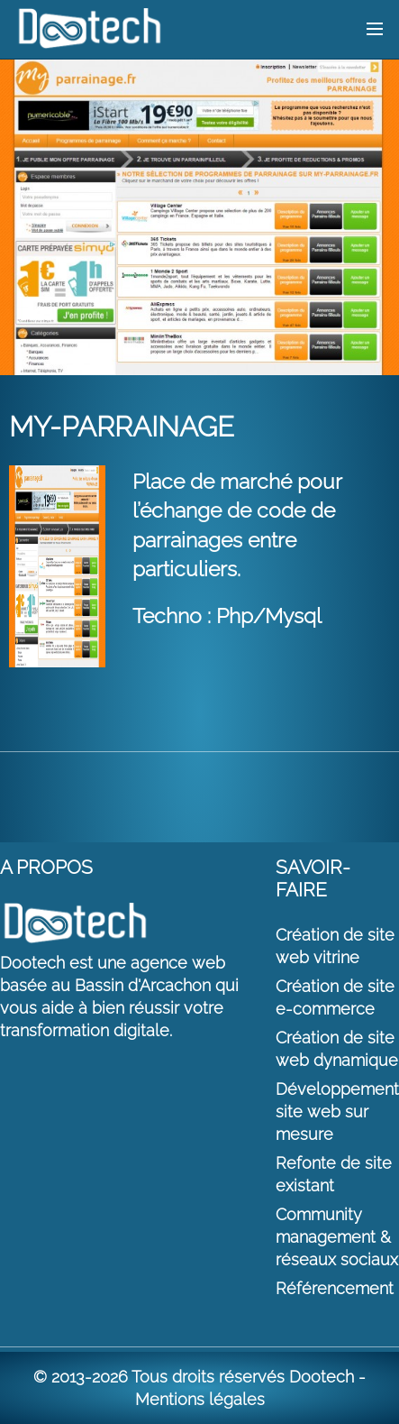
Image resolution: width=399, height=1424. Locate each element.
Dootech (321, 1376)
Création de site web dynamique (337, 1049)
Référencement (335, 1288)
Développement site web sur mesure (337, 1111)
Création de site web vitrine (335, 946)
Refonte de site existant (334, 1174)
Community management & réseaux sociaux (337, 1237)
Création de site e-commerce (335, 997)
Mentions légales (200, 1399)
